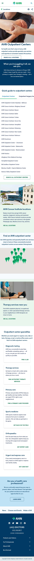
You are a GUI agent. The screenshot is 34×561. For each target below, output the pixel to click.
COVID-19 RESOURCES (17, 533)
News (4, 510)
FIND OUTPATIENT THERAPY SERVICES (17, 380)
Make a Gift (27, 510)
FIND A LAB (25, 359)
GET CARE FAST (23, 467)
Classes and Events (15, 510)
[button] (11, 253)
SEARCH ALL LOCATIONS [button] (11, 57)
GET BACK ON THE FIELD (21, 425)
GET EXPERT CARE (22, 447)
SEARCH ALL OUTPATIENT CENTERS (17, 177)
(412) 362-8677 (17, 530)
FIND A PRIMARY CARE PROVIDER (18, 403)
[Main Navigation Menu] (2, 3)
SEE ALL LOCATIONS (9, 225)
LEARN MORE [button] (17, 499)
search (31, 3)
